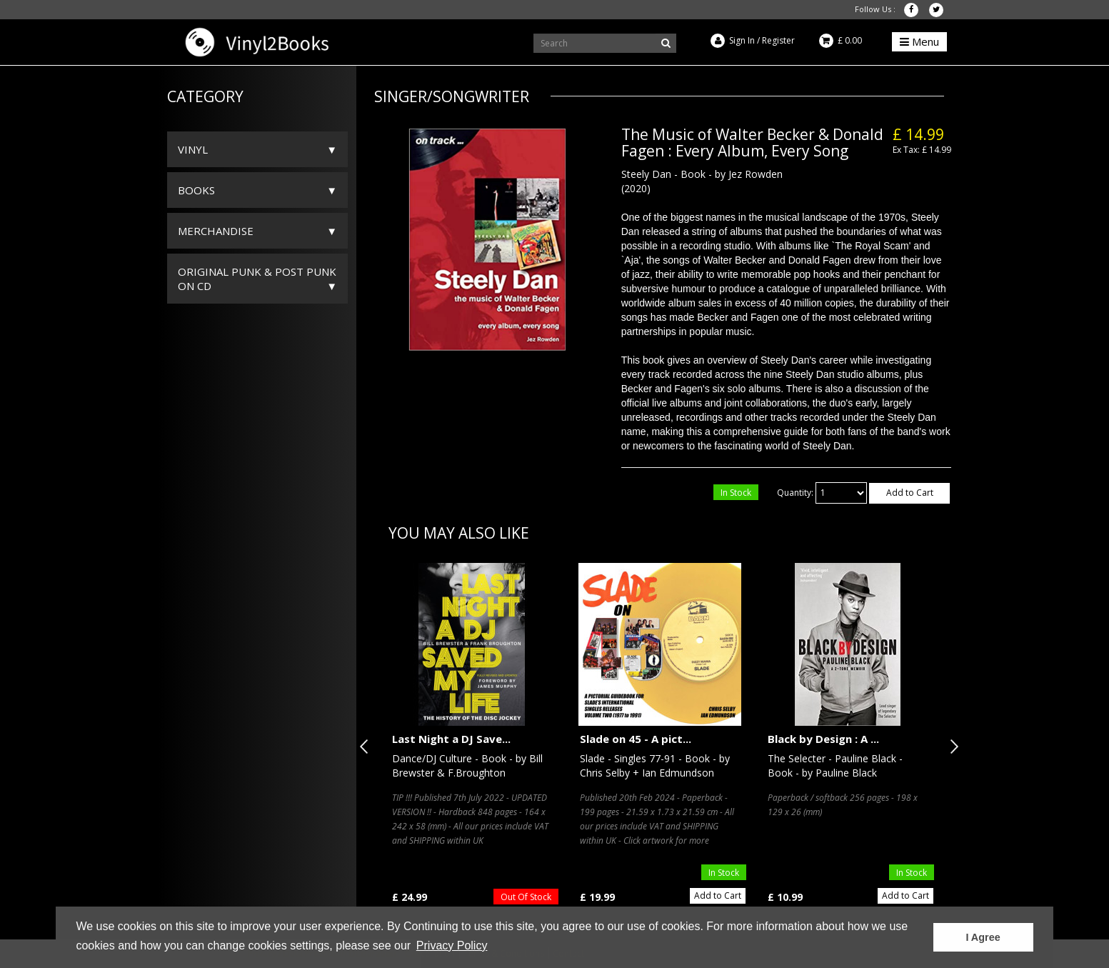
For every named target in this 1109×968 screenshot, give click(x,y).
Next (951, 746)
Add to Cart (909, 493)
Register (778, 40)
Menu (919, 41)
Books (196, 190)
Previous (367, 746)
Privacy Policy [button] (452, 945)
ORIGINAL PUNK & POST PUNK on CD (257, 278)
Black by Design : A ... (823, 739)
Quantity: (795, 493)
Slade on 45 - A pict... (635, 739)
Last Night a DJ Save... (451, 739)
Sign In (742, 40)
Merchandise (216, 231)
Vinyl (193, 149)
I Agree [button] (982, 937)
